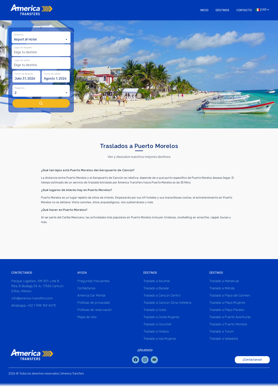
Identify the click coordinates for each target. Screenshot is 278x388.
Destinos (222, 10)
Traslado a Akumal (156, 281)
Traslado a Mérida (221, 288)
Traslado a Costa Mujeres (161, 317)
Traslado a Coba (154, 310)
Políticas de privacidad (93, 303)
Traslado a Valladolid (223, 339)
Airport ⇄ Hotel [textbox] (25, 39)
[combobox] (41, 39)
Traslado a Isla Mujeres (159, 339)
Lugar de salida (22, 60)
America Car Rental (91, 295)
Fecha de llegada (24, 74)
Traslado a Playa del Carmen (229, 295)
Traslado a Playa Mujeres (227, 303)
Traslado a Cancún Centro (162, 295)
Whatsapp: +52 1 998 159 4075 (33, 306)
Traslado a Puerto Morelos (228, 324)
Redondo (18, 34)
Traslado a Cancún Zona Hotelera (167, 303)
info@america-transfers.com (32, 298)
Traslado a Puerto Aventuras (230, 317)
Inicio (204, 10)
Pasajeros (19, 88)
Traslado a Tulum (221, 331)
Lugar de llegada (23, 47)
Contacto (244, 10)
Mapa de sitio (87, 317)
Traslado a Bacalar (156, 288)
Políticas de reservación (94, 310)
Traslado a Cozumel (157, 324)
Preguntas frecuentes (93, 281)
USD (262, 9)
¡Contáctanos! (252, 359)
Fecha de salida (52, 74)
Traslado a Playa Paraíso (226, 310)
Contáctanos (86, 288)
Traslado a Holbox (156, 331)
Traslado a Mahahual (224, 281)
